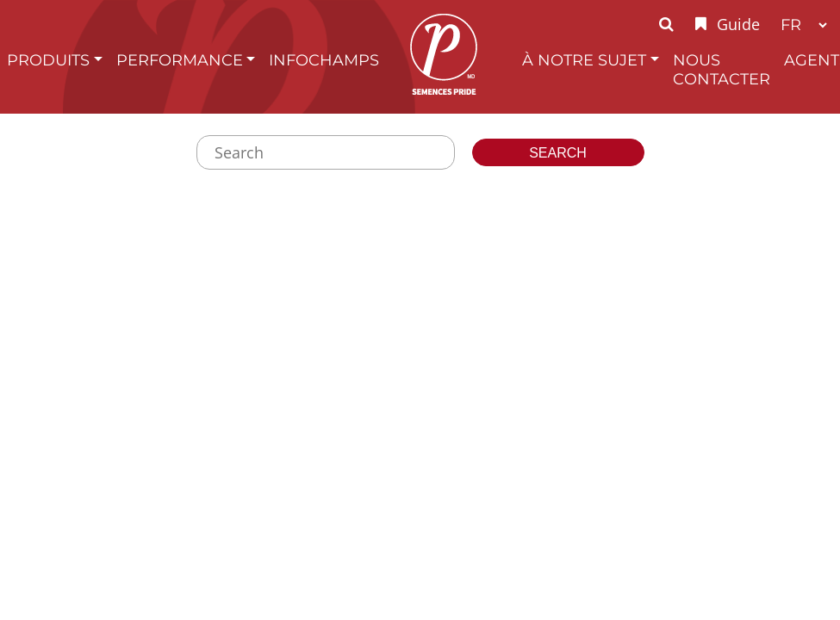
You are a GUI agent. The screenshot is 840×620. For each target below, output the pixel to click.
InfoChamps (324, 60)
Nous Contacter (721, 69)
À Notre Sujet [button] (584, 60)
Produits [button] (48, 60)
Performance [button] (179, 60)
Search (558, 153)
